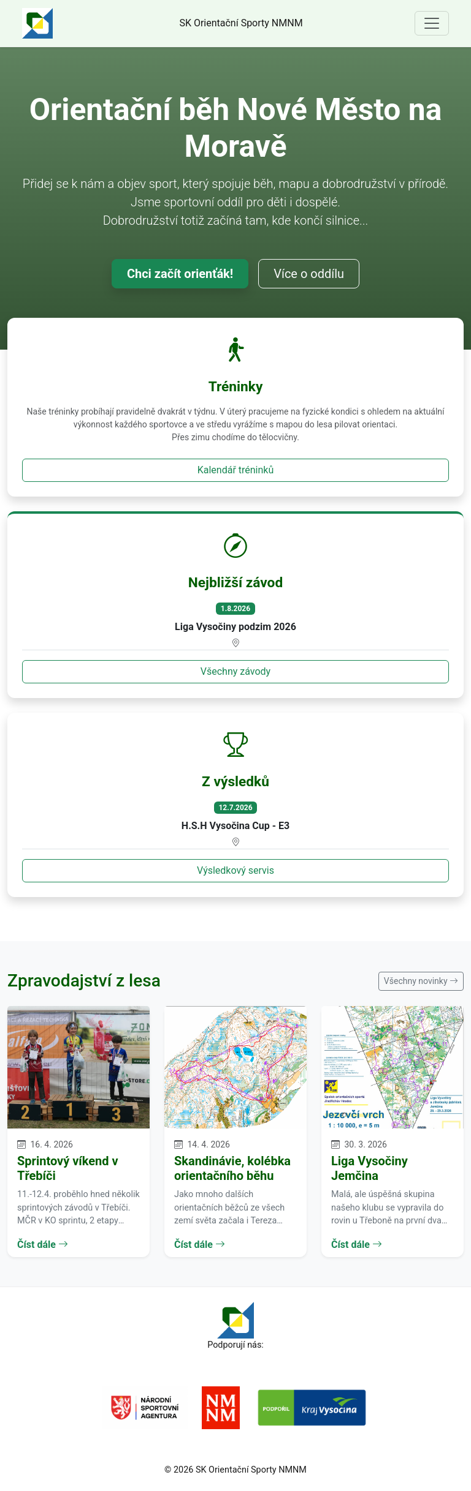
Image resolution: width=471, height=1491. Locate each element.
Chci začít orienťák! (180, 273)
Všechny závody (235, 671)
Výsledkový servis (235, 870)
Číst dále (42, 1244)
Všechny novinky (421, 981)
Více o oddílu (309, 273)
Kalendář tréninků (235, 470)
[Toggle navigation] (432, 23)
